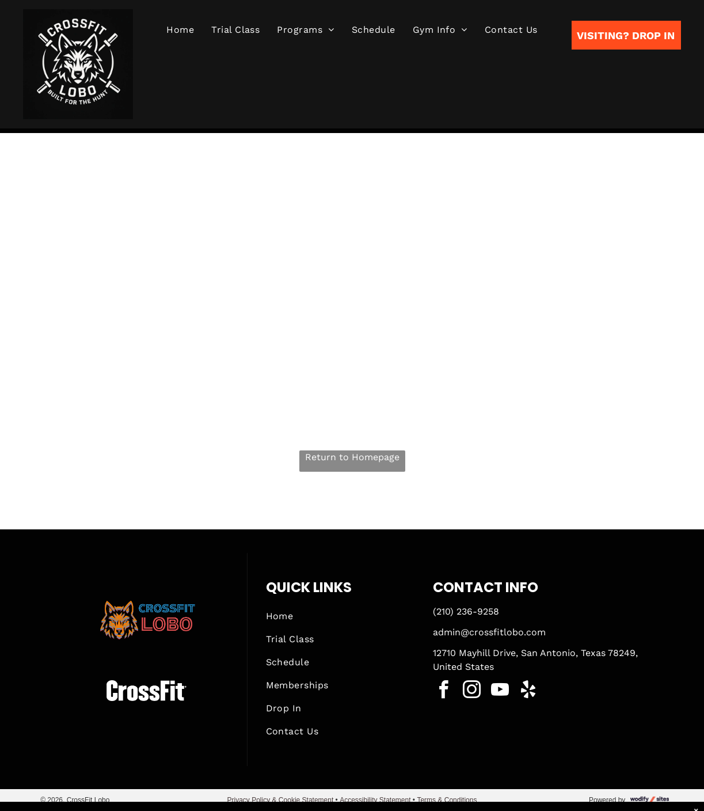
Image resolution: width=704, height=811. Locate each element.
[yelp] (527, 691)
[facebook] (443, 691)
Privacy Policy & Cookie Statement (280, 800)
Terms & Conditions (447, 800)
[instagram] (471, 691)
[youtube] (499, 691)
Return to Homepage (352, 457)
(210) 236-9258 (466, 611)
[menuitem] (180, 30)
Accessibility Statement (375, 800)
